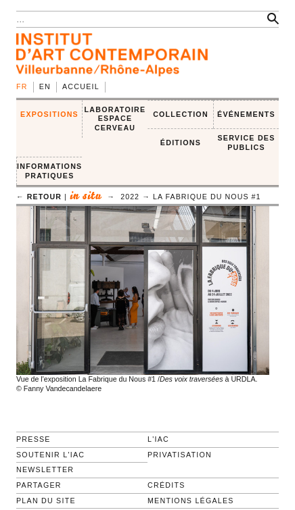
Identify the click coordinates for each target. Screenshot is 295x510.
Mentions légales (191, 500)
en (45, 86)
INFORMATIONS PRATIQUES (49, 171)
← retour (39, 197)
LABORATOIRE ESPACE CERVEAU (115, 118)
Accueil (80, 86)
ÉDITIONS (180, 142)
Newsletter (45, 469)
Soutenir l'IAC (50, 455)
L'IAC (158, 439)
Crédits (166, 485)
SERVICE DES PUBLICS (246, 142)
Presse (33, 439)
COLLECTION (180, 114)
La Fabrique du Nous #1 (207, 197)
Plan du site (46, 500)
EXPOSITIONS (49, 114)
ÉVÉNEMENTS (246, 114)
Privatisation (180, 455)
